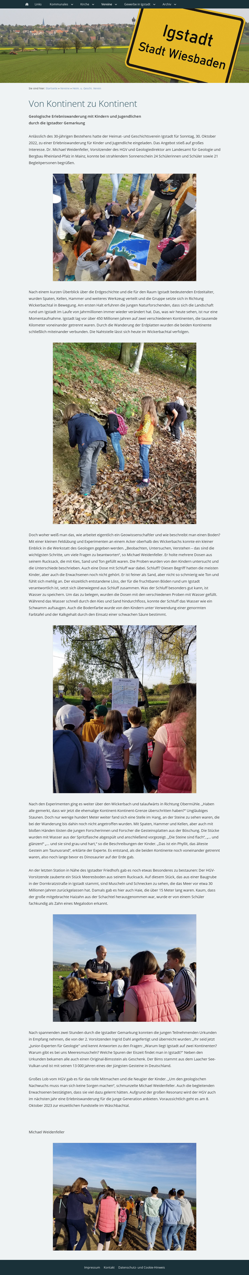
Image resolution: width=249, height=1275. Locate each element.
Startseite (52, 88)
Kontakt (109, 1267)
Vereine (65, 88)
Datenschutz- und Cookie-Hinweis (141, 1267)
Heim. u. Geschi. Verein (86, 88)
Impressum (92, 1267)
